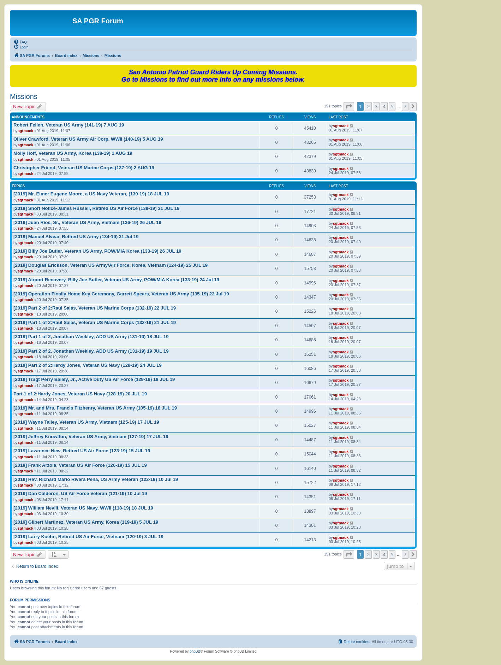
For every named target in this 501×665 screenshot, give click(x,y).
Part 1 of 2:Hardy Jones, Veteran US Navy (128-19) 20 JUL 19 (80, 393)
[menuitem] (20, 41)
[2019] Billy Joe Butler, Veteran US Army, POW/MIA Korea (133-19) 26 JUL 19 (97, 251)
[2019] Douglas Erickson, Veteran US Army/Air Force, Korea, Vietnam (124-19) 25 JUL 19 (110, 265)
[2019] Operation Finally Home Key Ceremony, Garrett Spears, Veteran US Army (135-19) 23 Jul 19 (121, 293)
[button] (349, 106)
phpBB (195, 651)
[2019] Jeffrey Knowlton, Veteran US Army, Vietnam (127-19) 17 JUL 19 (90, 436)
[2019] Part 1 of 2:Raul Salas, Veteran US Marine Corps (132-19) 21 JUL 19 (94, 322)
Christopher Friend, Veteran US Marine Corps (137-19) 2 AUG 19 (83, 167)
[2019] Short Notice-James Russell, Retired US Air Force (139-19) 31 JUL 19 (96, 208)
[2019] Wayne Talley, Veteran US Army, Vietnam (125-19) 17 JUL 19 (86, 422)
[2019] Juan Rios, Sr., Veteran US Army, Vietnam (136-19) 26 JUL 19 (87, 222)
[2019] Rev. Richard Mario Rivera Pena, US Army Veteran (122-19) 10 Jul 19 (95, 479)
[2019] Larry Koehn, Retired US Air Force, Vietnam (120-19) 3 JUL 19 (88, 536)
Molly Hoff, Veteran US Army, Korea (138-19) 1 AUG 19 (72, 153)
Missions (23, 96)
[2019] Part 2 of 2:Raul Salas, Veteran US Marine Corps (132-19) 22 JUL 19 (94, 308)
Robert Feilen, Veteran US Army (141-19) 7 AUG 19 (68, 125)
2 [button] (368, 106)
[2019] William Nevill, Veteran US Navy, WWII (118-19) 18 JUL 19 (83, 508)
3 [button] (376, 106)
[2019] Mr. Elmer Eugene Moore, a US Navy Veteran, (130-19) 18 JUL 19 (91, 193)
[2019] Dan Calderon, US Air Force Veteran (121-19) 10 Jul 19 (80, 493)
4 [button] (384, 106)
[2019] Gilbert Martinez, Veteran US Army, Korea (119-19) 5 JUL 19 (85, 522)
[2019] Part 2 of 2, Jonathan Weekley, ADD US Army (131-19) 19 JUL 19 (91, 351)
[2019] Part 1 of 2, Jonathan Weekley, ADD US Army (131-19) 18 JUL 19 (91, 336)
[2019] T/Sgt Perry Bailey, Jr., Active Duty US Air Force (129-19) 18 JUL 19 (94, 379)
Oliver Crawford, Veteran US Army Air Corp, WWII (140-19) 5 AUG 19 (88, 139)
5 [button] (392, 106)
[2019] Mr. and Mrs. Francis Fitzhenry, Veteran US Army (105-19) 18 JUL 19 (95, 408)
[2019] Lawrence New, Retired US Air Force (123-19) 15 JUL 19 (81, 450)
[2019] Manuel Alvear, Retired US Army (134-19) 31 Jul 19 (76, 236)
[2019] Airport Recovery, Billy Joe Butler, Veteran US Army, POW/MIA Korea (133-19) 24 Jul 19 (116, 279)
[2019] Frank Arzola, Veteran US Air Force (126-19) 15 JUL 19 (80, 465)
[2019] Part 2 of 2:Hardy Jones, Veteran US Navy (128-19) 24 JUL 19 (87, 365)
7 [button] (405, 106)
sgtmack (26, 131)
